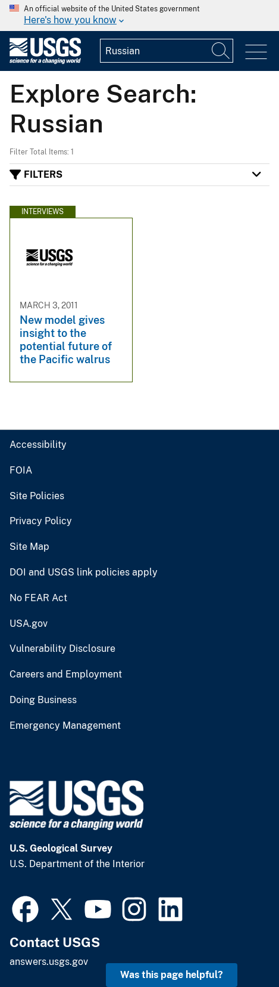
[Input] (166, 51)
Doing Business (43, 700)
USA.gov (29, 623)
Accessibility (38, 445)
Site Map (29, 547)
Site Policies (37, 496)
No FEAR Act (38, 598)
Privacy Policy (41, 521)
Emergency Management (65, 725)
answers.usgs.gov (49, 961)
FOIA (21, 470)
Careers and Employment (66, 674)
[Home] (45, 61)
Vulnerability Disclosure (62, 648)
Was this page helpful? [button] (171, 974)
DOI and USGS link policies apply (84, 572)
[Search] (221, 51)
